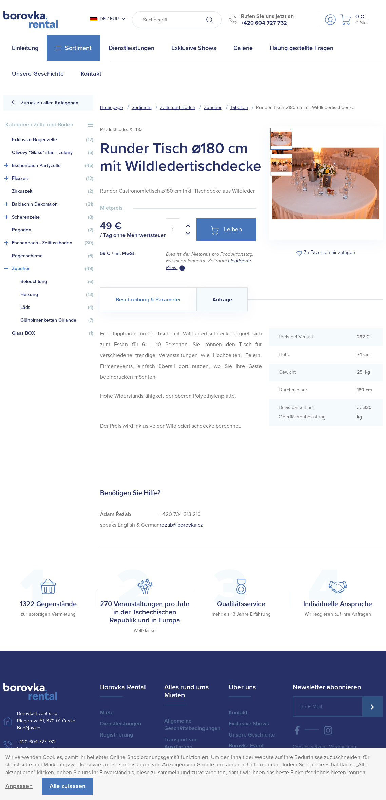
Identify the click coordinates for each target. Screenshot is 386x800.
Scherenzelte (52, 217)
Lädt (56, 307)
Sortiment (142, 107)
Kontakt (238, 712)
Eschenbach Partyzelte (52, 165)
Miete (107, 712)
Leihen (226, 230)
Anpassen (19, 786)
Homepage (111, 107)
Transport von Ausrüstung (181, 743)
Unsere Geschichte (252, 734)
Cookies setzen (309, 747)
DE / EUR (104, 19)
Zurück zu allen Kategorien (44, 103)
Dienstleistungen (120, 723)
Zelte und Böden (177, 107)
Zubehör (52, 269)
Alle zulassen (67, 786)
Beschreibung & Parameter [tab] (148, 299)
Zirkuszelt (52, 191)
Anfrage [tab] (222, 299)
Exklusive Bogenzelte (52, 140)
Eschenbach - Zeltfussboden (52, 243)
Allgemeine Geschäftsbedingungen (192, 725)
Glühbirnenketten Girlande (56, 320)
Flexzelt (52, 178)
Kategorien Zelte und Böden (49, 124)
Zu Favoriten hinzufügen (329, 252)
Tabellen (239, 107)
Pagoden (52, 230)
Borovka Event (246, 745)
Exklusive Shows (249, 723)
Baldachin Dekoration (52, 204)
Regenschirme (52, 256)
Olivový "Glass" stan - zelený (52, 152)
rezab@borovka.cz (181, 525)
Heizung (56, 294)
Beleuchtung (56, 281)
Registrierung (116, 734)
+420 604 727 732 (264, 23)
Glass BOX (52, 333)
